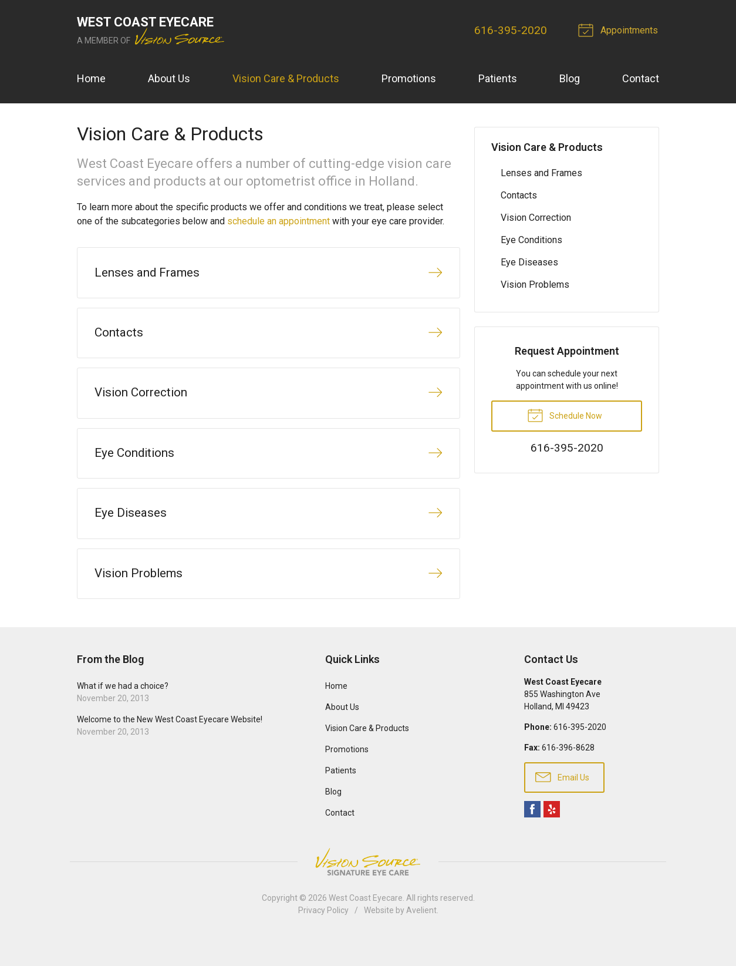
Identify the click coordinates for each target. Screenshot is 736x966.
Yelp (551, 834)
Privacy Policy (323, 935)
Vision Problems (535, 284)
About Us (169, 78)
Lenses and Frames (541, 173)
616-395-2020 (512, 30)
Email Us (562, 801)
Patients (497, 78)
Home (91, 78)
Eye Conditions (531, 239)
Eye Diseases (529, 262)
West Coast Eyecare (366, 922)
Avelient (421, 935)
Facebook (532, 834)
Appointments (621, 29)
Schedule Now (564, 414)
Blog (569, 78)
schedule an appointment (278, 221)
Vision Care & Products (285, 78)
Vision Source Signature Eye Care (368, 886)
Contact (640, 78)
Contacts (519, 195)
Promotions (408, 78)
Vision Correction (536, 217)
